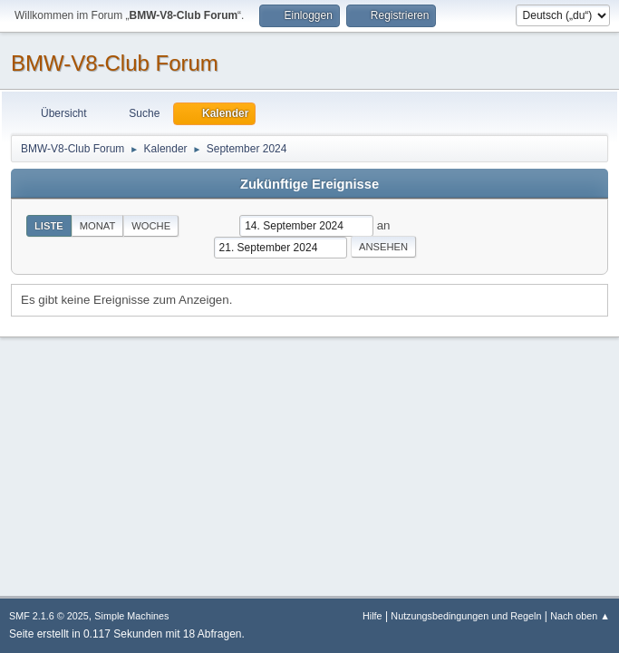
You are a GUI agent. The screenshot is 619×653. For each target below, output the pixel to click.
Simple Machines (131, 615)
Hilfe (372, 615)
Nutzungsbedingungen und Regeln (466, 615)
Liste (48, 225)
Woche (150, 225)
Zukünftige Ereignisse (309, 184)
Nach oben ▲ (580, 615)
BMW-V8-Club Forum (114, 63)
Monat (98, 225)
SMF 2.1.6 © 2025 (49, 615)
